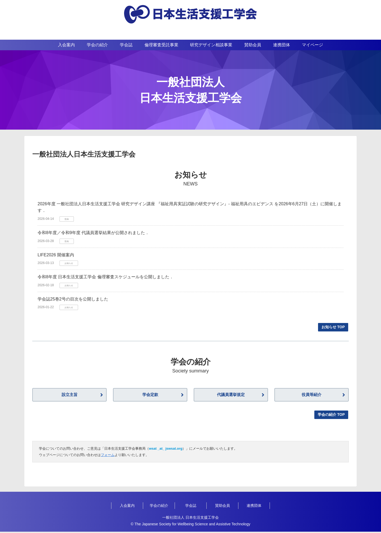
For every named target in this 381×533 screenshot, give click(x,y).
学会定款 (150, 395)
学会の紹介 (159, 507)
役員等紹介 (312, 395)
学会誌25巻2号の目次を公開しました (73, 299)
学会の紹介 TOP (331, 416)
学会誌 (190, 507)
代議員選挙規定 (231, 395)
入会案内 (127, 507)
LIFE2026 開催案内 (56, 255)
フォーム (108, 456)
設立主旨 (69, 395)
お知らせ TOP (333, 327)
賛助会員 (222, 507)
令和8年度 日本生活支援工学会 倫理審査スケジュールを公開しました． (106, 277)
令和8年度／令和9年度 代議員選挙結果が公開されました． (93, 232)
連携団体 (254, 507)
